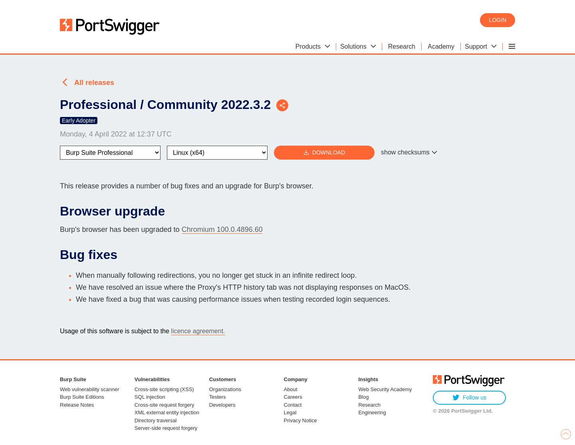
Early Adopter (78, 120)
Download (324, 153)
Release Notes (77, 405)
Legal (290, 412)
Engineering (372, 412)
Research (369, 405)
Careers (293, 397)
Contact (293, 405)
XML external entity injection (167, 412)
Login (497, 20)
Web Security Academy (385, 389)
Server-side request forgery (166, 428)
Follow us (469, 398)
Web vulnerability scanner (89, 389)
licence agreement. (198, 331)
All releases (94, 83)
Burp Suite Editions (82, 397)
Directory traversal (155, 420)
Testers (217, 397)
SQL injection (150, 397)
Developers (222, 405)
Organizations (225, 389)
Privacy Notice (300, 420)
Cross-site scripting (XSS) (164, 389)
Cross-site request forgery (164, 405)
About (290, 389)
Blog (363, 397)
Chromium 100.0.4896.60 (222, 229)
